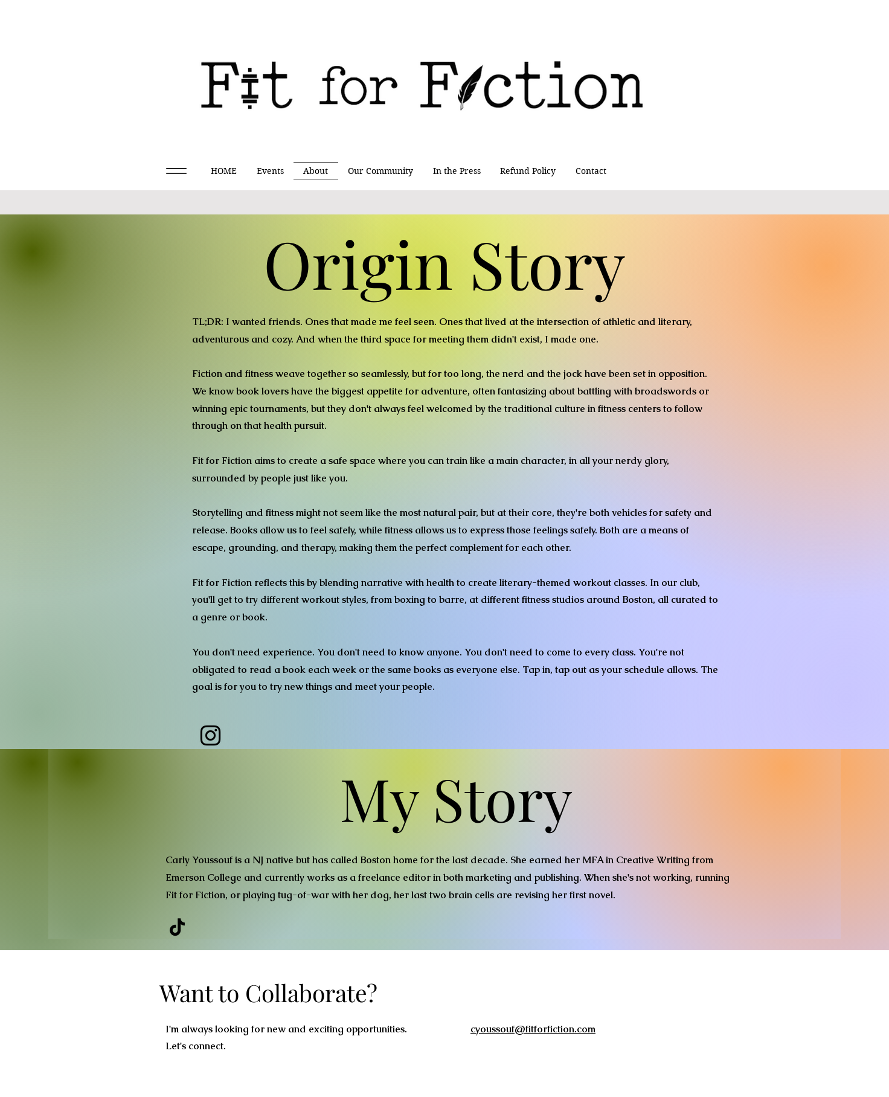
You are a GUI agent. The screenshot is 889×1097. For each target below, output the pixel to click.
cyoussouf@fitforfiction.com (532, 1029)
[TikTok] (177, 927)
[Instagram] (210, 735)
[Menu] (176, 170)
